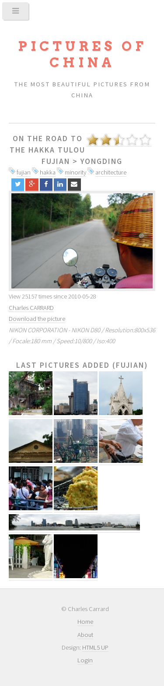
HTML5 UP (95, 647)
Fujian (56, 161)
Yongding (101, 161)
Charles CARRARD (31, 308)
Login (85, 660)
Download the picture (37, 319)
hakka (48, 172)
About (85, 635)
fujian (24, 172)
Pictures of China (82, 54)
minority (75, 172)
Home (85, 622)
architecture (110, 172)
